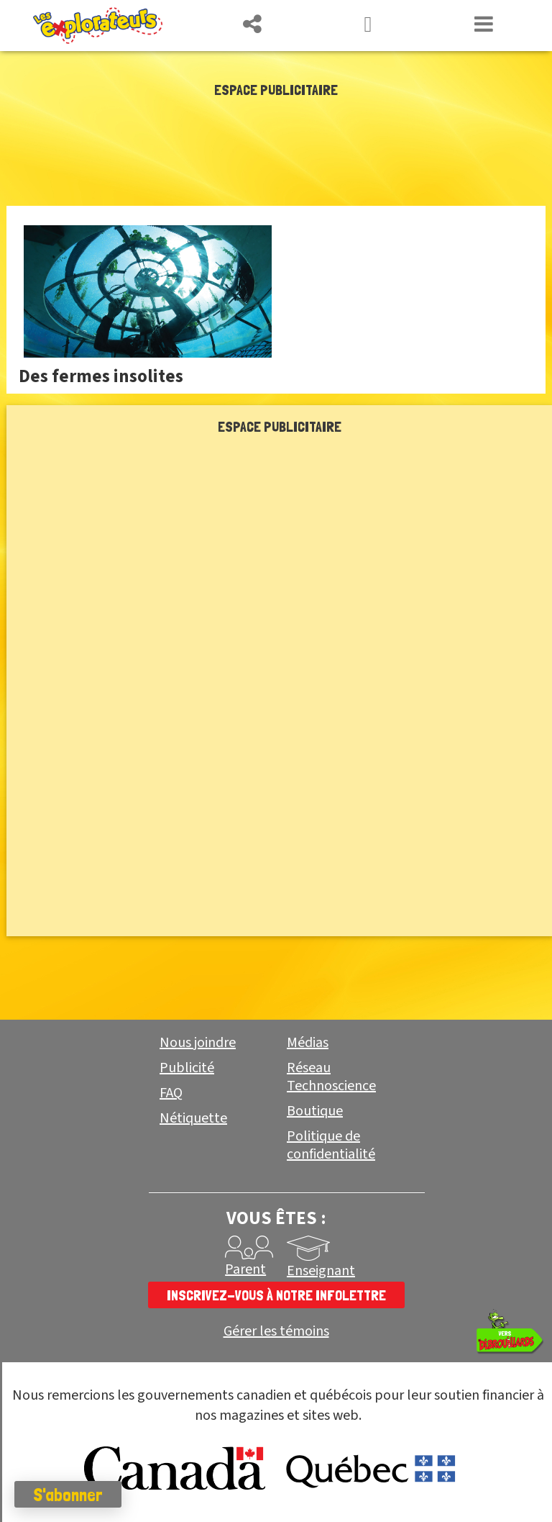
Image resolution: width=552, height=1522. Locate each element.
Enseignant (321, 1271)
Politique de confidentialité (331, 1145)
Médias (307, 1043)
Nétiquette (193, 1118)
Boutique (315, 1111)
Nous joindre (198, 1043)
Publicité (187, 1068)
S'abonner (68, 1494)
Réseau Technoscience (331, 1077)
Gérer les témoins (276, 1332)
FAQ (171, 1093)
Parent (245, 1269)
